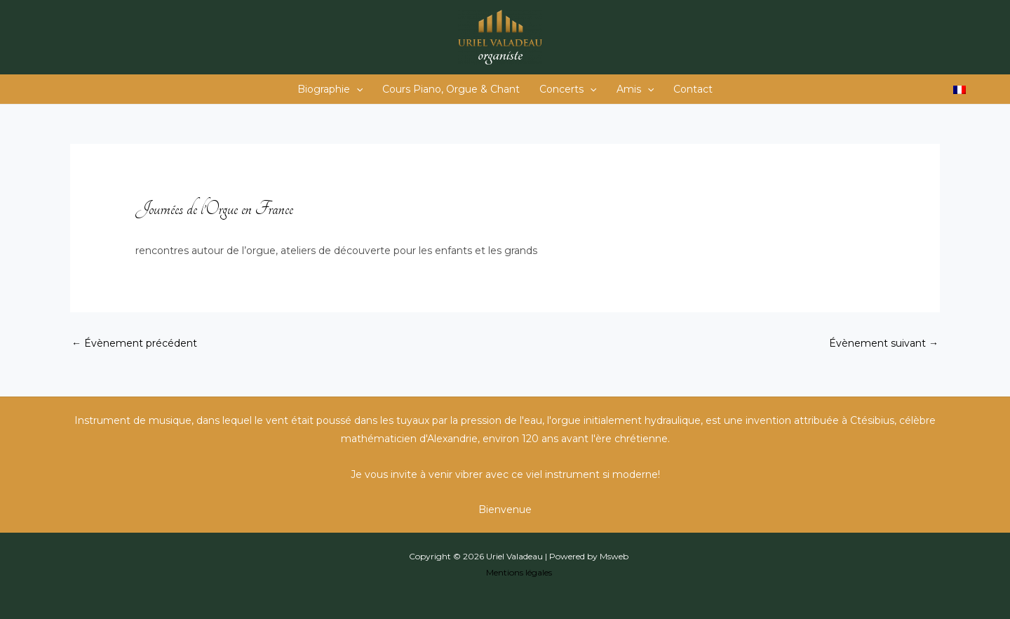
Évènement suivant (883, 343)
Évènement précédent (134, 343)
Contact (693, 89)
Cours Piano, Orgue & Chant (451, 89)
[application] (356, 89)
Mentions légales (519, 572)
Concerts (567, 89)
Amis (635, 89)
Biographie (330, 89)
